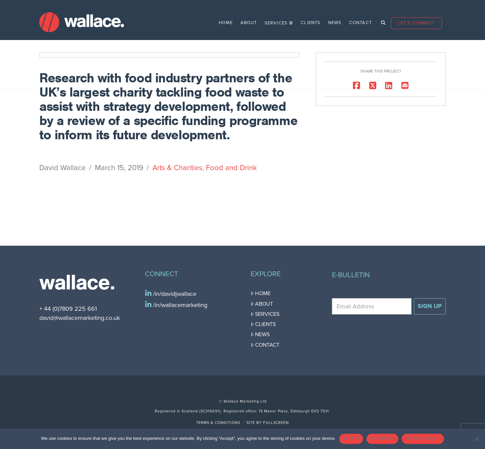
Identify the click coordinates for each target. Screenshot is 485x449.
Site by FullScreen (268, 423)
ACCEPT (351, 438)
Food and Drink (231, 167)
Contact (265, 345)
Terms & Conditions (218, 423)
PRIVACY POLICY (423, 438)
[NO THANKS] (476, 438)
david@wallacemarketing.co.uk (79, 318)
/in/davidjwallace (173, 294)
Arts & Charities (177, 167)
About (262, 304)
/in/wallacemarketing (179, 305)
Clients (263, 324)
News (260, 334)
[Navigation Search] (381, 20)
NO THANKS (382, 438)
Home (261, 293)
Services (265, 314)
